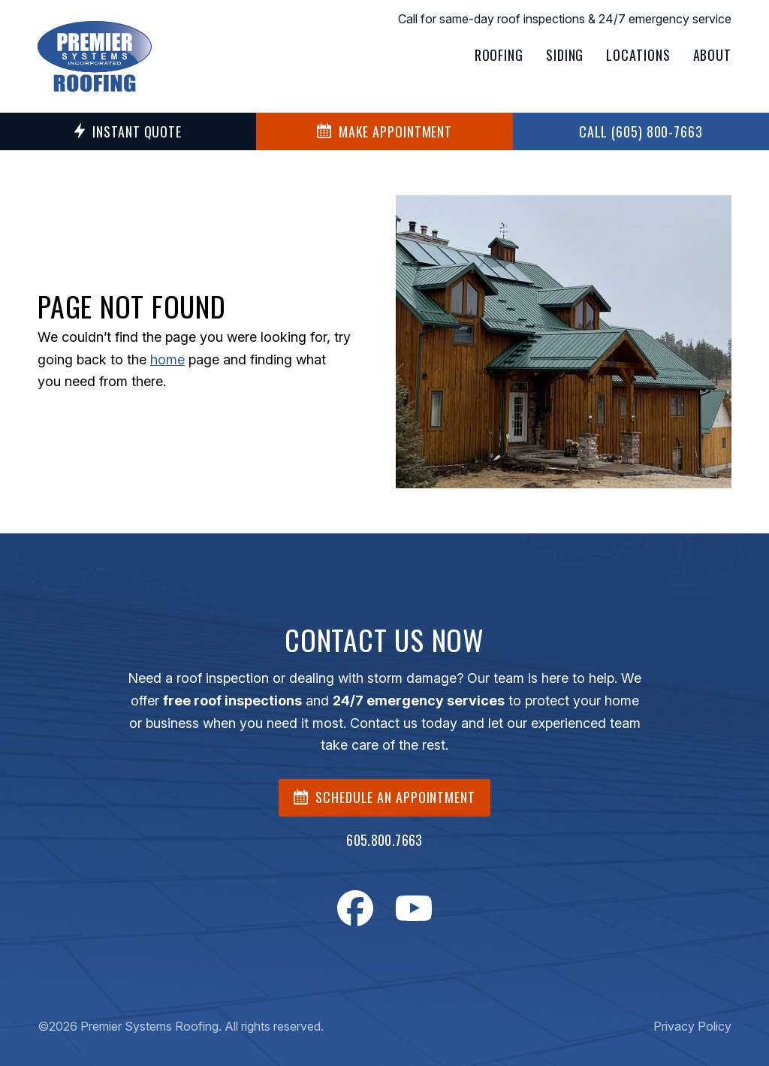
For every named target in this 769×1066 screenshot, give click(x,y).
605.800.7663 (384, 840)
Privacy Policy (692, 1026)
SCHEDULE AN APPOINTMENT (384, 797)
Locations (638, 55)
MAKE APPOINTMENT (384, 131)
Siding (565, 55)
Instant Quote (128, 131)
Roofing (499, 55)
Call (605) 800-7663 (641, 131)
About (712, 55)
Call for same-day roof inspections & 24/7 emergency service (564, 18)
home (167, 359)
